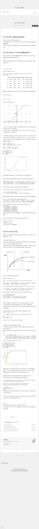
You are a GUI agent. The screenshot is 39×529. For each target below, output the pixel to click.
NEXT (22, 476)
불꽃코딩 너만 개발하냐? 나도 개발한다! (11, 462)
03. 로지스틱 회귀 (5, 11)
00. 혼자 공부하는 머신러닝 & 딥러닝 (10, 451)
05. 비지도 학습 (6, 445)
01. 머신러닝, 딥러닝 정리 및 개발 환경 (11, 450)
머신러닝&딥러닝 (8, 443)
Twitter (17, 491)
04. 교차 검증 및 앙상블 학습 (9, 447)
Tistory (18, 490)
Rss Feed (12, 491)
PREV (16, 476)
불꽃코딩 (6, 460)
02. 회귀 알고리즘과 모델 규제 (9, 448)
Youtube (23, 491)
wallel (25, 490)
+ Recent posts (4, 484)
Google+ (26, 491)
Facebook (20, 491)
